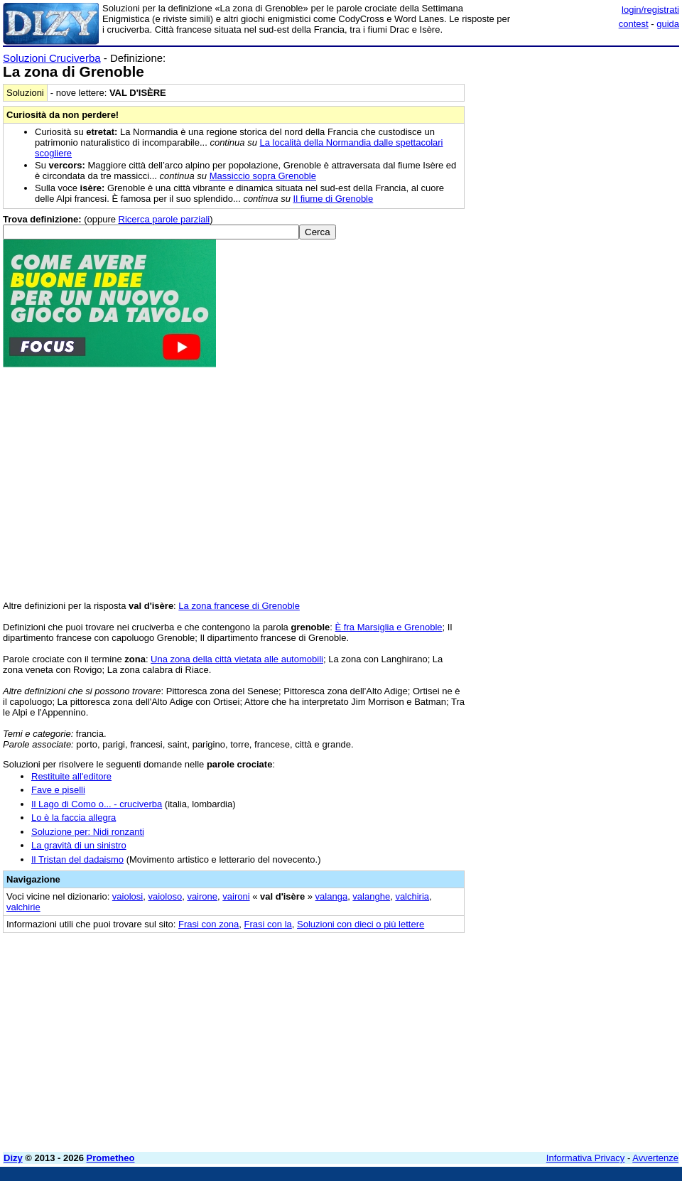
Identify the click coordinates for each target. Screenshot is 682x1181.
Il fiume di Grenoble (333, 198)
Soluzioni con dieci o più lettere (360, 924)
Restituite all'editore (71, 776)
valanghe (371, 896)
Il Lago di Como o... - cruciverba (96, 804)
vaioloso (165, 896)
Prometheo (111, 1158)
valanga (331, 896)
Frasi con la (268, 924)
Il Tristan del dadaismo (77, 859)
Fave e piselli (58, 789)
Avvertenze (655, 1158)
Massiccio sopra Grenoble (263, 176)
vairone (202, 896)
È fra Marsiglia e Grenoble (389, 627)
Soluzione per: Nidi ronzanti (87, 831)
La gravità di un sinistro (78, 845)
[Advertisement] (572, 141)
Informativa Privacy (585, 1158)
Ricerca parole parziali (164, 219)
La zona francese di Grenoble (239, 605)
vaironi (235, 896)
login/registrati (650, 9)
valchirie (23, 907)
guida (667, 23)
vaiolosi (127, 896)
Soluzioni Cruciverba (52, 58)
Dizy (13, 1158)
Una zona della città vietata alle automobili (237, 659)
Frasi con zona (208, 924)
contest (634, 23)
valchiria (412, 896)
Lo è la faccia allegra (73, 817)
